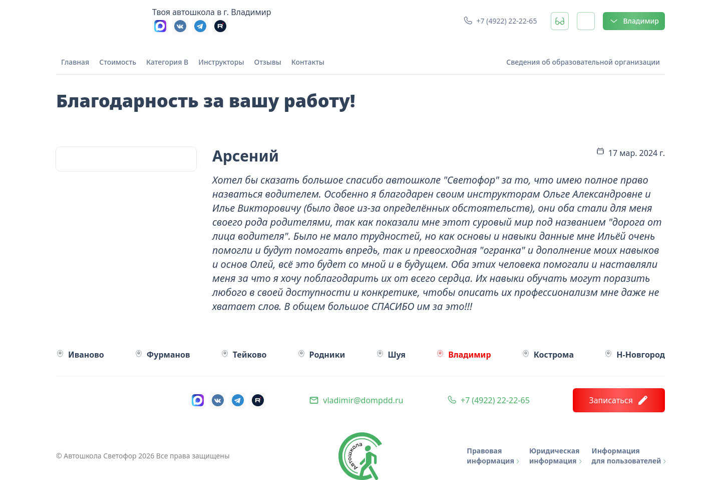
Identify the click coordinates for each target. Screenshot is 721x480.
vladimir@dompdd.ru (363, 400)
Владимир (634, 21)
